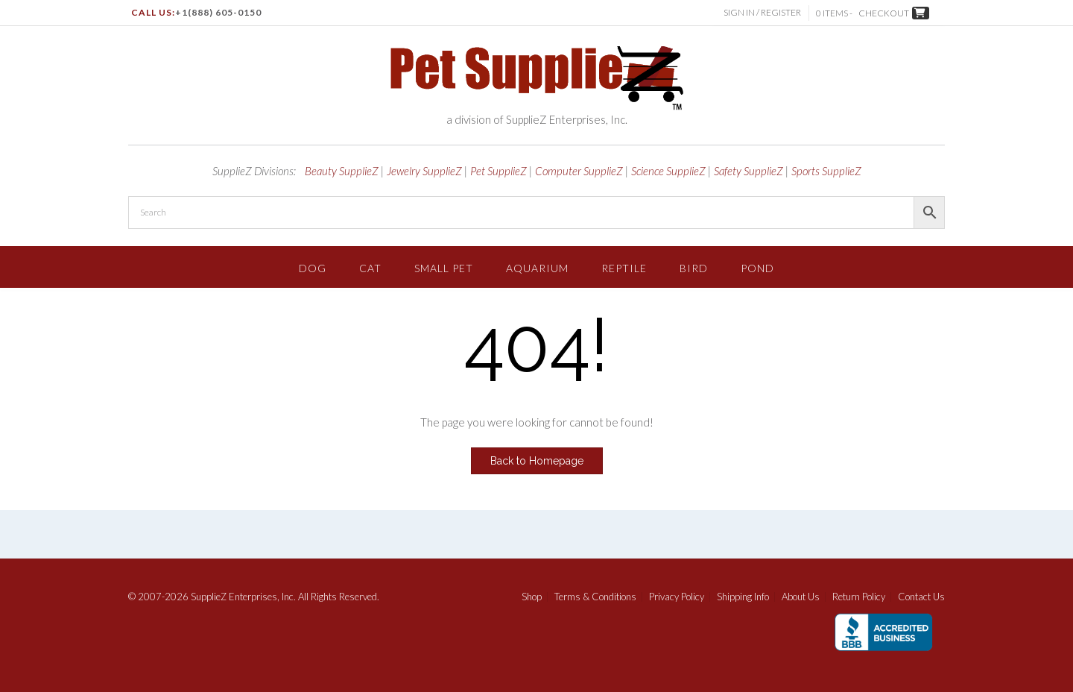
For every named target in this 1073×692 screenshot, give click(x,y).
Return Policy (858, 597)
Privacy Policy (676, 597)
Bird (694, 268)
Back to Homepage (536, 461)
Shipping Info (743, 597)
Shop (532, 597)
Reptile (624, 268)
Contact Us (921, 597)
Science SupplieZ (668, 170)
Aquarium (537, 268)
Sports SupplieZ (826, 170)
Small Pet (443, 268)
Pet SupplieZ (498, 170)
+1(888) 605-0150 (218, 12)
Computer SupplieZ (579, 170)
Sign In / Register (762, 12)
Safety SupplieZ (748, 170)
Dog (312, 268)
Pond (757, 268)
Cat (370, 268)
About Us (801, 597)
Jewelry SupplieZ (424, 170)
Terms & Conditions (595, 597)
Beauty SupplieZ (342, 170)
